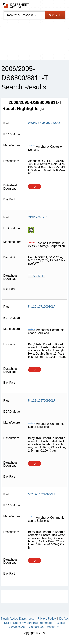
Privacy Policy (47, 618)
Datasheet (38, 276)
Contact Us (36, 626)
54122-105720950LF (42, 400)
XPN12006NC (37, 217)
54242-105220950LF (42, 494)
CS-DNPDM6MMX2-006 (44, 123)
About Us (53, 626)
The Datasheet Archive (16, 5)
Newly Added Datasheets (17, 618)
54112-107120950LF (42, 306)
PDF (34, 186)
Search (55, 15)
